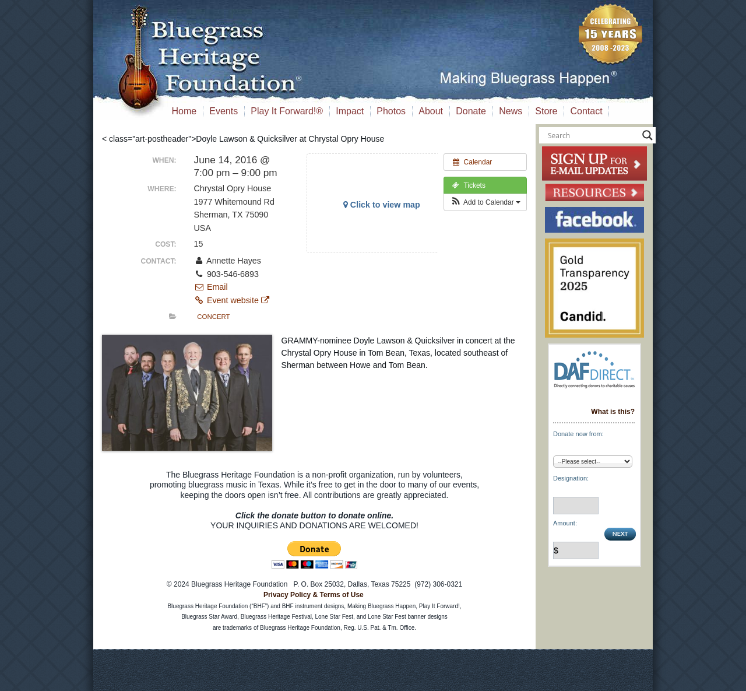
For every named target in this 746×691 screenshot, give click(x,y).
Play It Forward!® (287, 111)
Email (211, 287)
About (430, 111)
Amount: (565, 523)
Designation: (571, 478)
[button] (485, 202)
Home (184, 111)
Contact (587, 111)
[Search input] (592, 135)
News (510, 111)
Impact (350, 111)
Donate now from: (578, 433)
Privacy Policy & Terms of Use (313, 595)
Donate (471, 111)
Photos (391, 111)
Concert (213, 316)
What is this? (613, 412)
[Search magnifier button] (647, 135)
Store (546, 111)
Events (223, 111)
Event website (231, 300)
